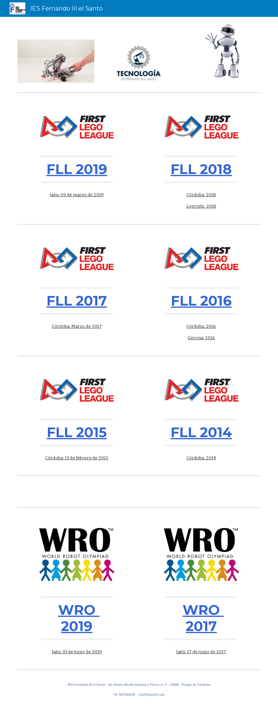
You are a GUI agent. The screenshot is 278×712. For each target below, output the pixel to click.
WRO (78, 610)
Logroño (195, 206)
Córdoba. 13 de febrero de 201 (75, 458)
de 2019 (93, 651)
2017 (221, 651)
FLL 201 (196, 169)
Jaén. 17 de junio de (196, 651)
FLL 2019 (76, 169)
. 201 (209, 206)
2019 (76, 626)
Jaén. (57, 651)
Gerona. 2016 (201, 337)
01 (65, 651)
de (70, 651)
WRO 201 (203, 618)
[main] (76, 169)
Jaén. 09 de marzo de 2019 (77, 194)
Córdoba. (196, 458)
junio (79, 651)
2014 (211, 458)
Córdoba (61, 326)
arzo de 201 (87, 326)
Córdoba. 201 (199, 194)
